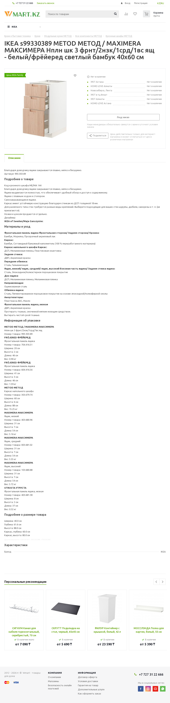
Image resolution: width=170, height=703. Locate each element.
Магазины (53, 681)
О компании (54, 677)
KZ (158, 3)
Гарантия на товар (88, 685)
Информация (87, 673)
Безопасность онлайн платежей (60, 687)
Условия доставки (88, 681)
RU (162, 3)
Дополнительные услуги (91, 689)
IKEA (14, 26)
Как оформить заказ (89, 693)
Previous (156, 582)
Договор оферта (87, 677)
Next (163, 582)
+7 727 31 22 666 (24, 3)
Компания (55, 673)
